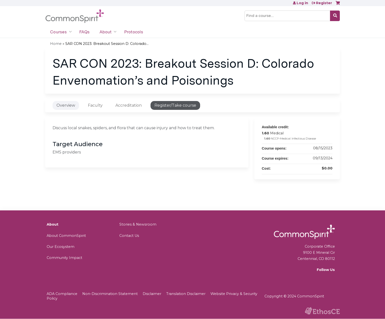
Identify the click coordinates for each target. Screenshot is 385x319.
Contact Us (129, 235)
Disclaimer (152, 294)
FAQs (84, 31)
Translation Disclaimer (186, 294)
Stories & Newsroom (137, 224)
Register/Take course (175, 105)
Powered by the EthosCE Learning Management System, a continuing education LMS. (322, 310)
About (105, 31)
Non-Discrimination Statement (110, 294)
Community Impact (64, 257)
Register (324, 3)
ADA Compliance (62, 294)
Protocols (133, 31)
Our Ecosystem (60, 246)
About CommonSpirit (66, 235)
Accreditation (128, 105)
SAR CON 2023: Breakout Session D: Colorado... (107, 43)
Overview (65, 105)
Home (56, 43)
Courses (58, 31)
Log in (302, 3)
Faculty (95, 105)
